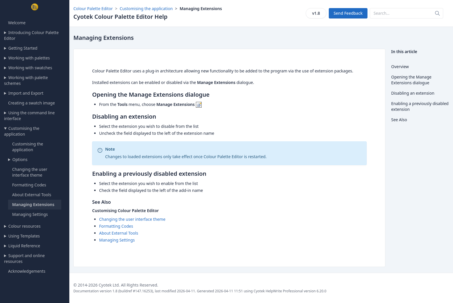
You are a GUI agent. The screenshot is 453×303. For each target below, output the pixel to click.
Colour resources (24, 226)
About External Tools (31, 194)
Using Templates (24, 236)
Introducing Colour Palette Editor (31, 35)
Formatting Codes (29, 185)
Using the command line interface (29, 115)
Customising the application (21, 131)
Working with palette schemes (26, 80)
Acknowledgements (26, 271)
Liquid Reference (24, 245)
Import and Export (25, 93)
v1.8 (316, 13)
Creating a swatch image (31, 103)
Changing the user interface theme (29, 172)
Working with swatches (30, 67)
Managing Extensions (33, 204)
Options (19, 159)
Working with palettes (29, 58)
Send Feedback (348, 13)
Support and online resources (24, 258)
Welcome (16, 22)
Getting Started (23, 48)
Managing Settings (30, 214)
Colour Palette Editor (93, 8)
